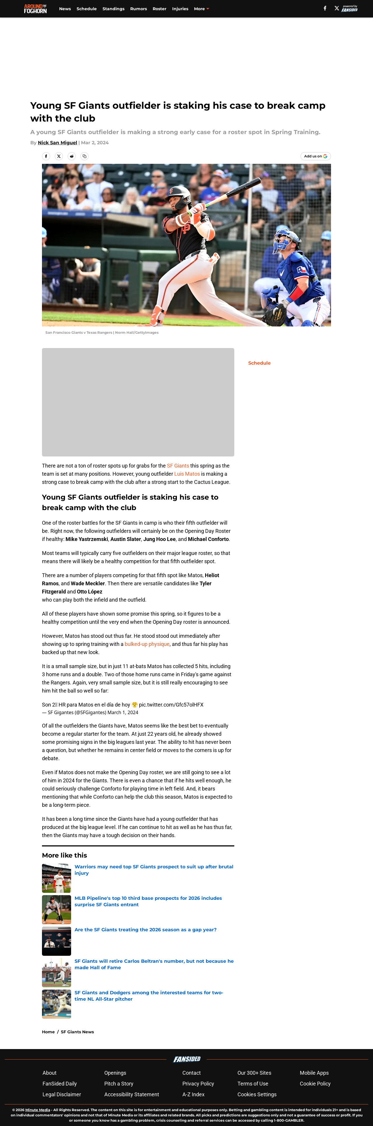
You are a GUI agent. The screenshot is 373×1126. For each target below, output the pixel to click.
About (50, 1073)
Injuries (180, 8)
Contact (191, 1073)
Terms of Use (252, 1084)
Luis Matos (186, 474)
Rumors (138, 8)
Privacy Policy (198, 1084)
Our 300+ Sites (254, 1073)
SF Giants (178, 466)
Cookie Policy (315, 1084)
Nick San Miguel (57, 142)
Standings (113, 8)
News (65, 8)
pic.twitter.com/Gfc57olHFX (171, 705)
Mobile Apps (314, 1073)
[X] (337, 8)
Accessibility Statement (131, 1094)
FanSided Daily (60, 1084)
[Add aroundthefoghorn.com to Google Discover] (315, 156)
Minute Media (37, 1110)
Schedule (87, 8)
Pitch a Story (118, 1084)
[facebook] (325, 8)
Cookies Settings (257, 1094)
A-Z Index (193, 1094)
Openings (115, 1073)
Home (48, 1031)
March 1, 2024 (123, 712)
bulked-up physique (147, 644)
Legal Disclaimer (62, 1094)
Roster (159, 8)
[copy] (84, 156)
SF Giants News (77, 1031)
